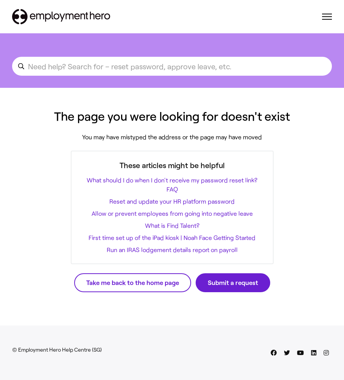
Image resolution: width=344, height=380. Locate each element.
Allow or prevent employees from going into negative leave (172, 213)
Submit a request (233, 282)
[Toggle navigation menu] (327, 16)
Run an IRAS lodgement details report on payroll (172, 249)
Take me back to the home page (132, 282)
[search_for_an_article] (172, 66)
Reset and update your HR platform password (172, 201)
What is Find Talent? (172, 225)
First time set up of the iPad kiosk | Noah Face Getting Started (172, 237)
